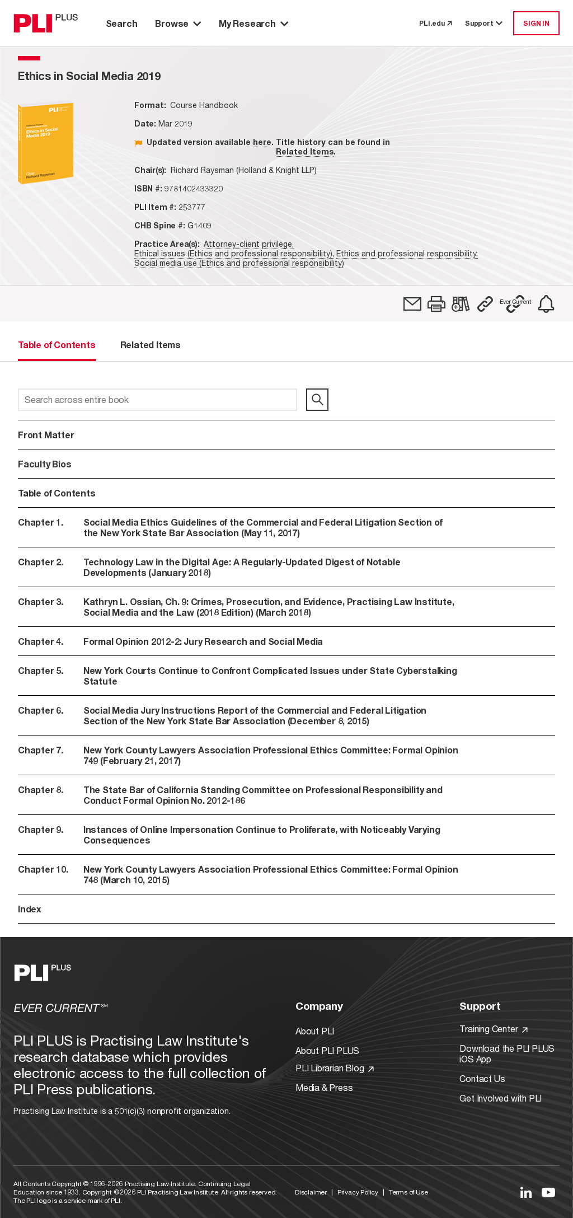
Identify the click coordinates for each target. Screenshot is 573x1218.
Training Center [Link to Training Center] (493, 1028)
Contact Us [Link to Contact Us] (482, 1078)
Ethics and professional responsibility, (407, 253)
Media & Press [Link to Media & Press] (324, 1087)
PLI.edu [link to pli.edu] (435, 23)
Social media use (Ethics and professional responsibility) (239, 263)
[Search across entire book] (157, 399)
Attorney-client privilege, (249, 244)
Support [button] (484, 23)
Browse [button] (178, 23)
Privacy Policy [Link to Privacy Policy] (357, 1192)
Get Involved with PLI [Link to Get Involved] (500, 1098)
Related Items (305, 151)
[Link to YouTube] (548, 1192)
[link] (412, 304)
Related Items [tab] (150, 344)
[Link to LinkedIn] (526, 1192)
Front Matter (46, 434)
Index (29, 908)
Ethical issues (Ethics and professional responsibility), (234, 253)
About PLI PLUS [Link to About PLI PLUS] (327, 1050)
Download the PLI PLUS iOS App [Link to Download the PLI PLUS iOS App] (507, 1053)
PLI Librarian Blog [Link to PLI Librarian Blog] (334, 1067)
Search (122, 23)
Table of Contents (57, 493)
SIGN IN (536, 23)
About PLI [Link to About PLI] (314, 1030)
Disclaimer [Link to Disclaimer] (311, 1192)
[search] (317, 399)
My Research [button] (253, 23)
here (262, 142)
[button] (436, 304)
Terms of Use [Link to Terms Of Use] (408, 1192)
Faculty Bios (45, 463)
